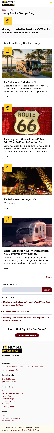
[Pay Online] (48, 3)
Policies (4, 391)
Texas (41, 367)
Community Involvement (11, 418)
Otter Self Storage (8, 379)
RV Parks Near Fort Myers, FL (20, 82)
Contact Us (6, 415)
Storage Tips (6, 396)
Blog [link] (11, 10)
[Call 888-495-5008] (44, 3)
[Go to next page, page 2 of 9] (49, 277)
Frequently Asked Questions (12, 393)
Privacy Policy (27, 430)
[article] (27, 29)
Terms (37, 430)
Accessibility (15, 430)
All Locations (6, 367)
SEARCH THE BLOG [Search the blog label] (9, 284)
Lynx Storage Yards (9, 382)
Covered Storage (8, 398)
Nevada (35, 367)
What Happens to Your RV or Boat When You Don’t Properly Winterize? (26, 252)
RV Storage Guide (8, 401)
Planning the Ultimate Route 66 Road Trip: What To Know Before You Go (24, 140)
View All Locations (9, 370)
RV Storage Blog (8, 406)
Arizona (15, 367)
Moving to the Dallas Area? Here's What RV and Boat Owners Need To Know (26, 31)
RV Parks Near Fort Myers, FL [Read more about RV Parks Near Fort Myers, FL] (16, 311)
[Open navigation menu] (51, 3)
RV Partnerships (8, 421)
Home (4, 10)
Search (47, 290)
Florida (28, 367)
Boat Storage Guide (9, 404)
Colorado (22, 367)
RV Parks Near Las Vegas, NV (20, 199)
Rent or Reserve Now (27, 335)
